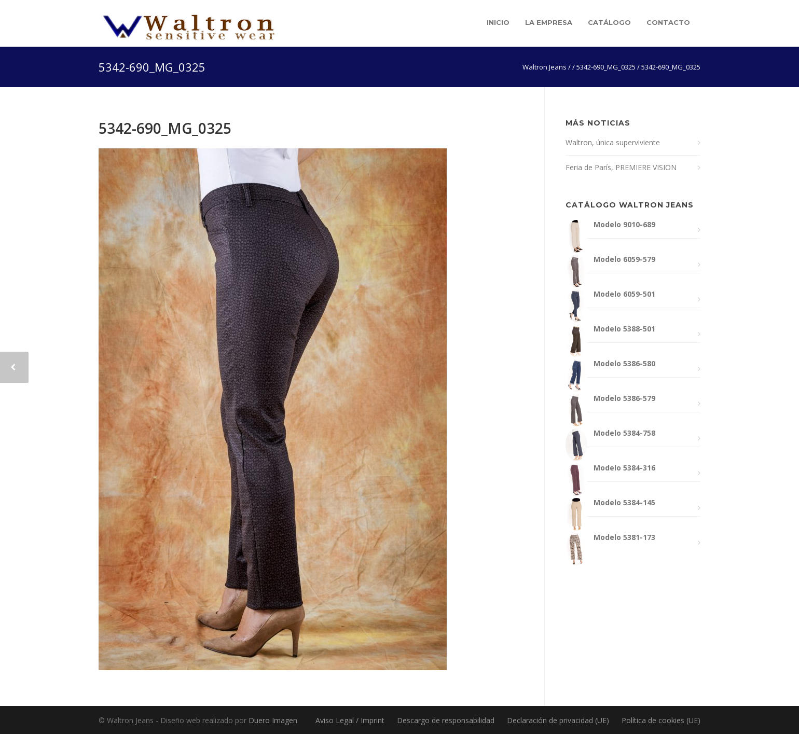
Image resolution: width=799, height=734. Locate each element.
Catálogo (609, 22)
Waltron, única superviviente (613, 142)
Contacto (668, 22)
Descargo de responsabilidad (445, 720)
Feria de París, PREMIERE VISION (621, 167)
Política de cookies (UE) (661, 720)
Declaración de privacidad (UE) (558, 720)
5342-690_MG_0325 (165, 128)
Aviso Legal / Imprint (349, 720)
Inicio (498, 22)
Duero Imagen (273, 720)
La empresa (548, 22)
